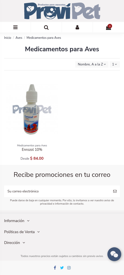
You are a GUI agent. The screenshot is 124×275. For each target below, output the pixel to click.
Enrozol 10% (32, 149)
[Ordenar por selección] (92, 64)
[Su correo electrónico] (57, 191)
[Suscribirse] (115, 191)
